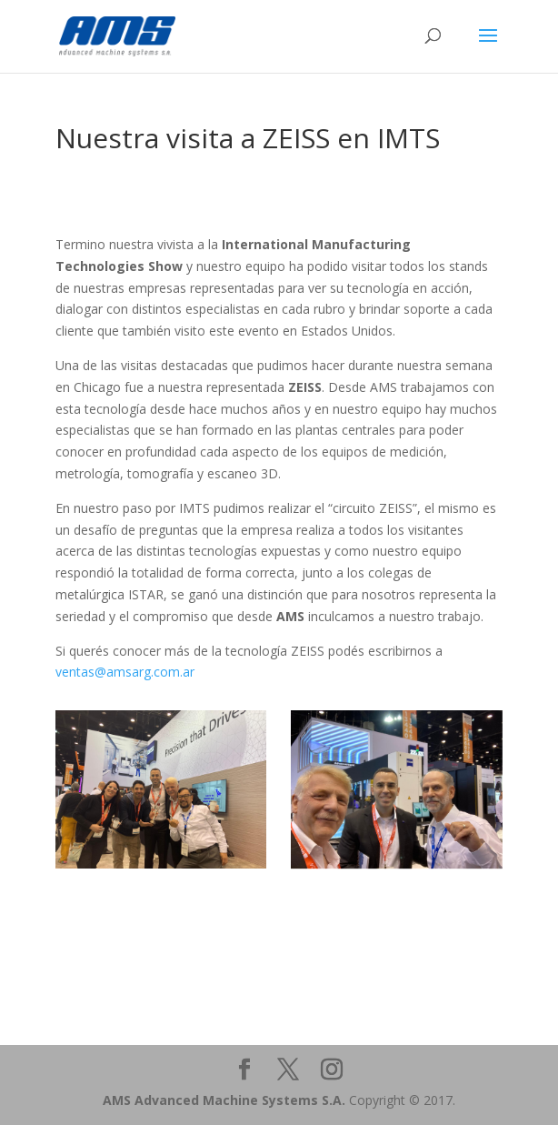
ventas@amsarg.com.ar (124, 671)
